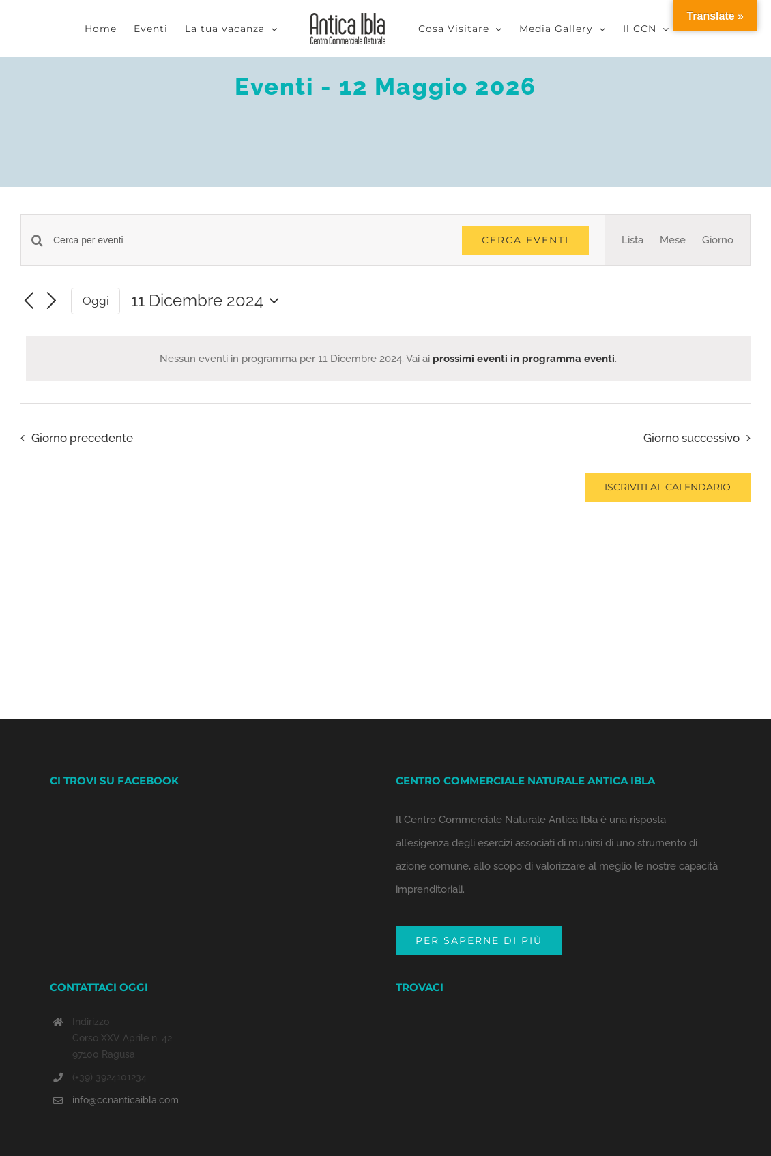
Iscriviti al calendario (668, 487)
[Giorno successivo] (52, 301)
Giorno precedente (82, 438)
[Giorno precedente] (28, 301)
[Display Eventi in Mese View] (673, 240)
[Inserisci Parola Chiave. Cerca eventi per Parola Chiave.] (249, 240)
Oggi (96, 301)
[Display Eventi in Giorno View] (717, 240)
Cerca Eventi (525, 240)
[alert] (388, 358)
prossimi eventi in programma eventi (524, 359)
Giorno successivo (691, 438)
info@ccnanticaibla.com (125, 1075)
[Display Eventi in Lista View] (632, 240)
